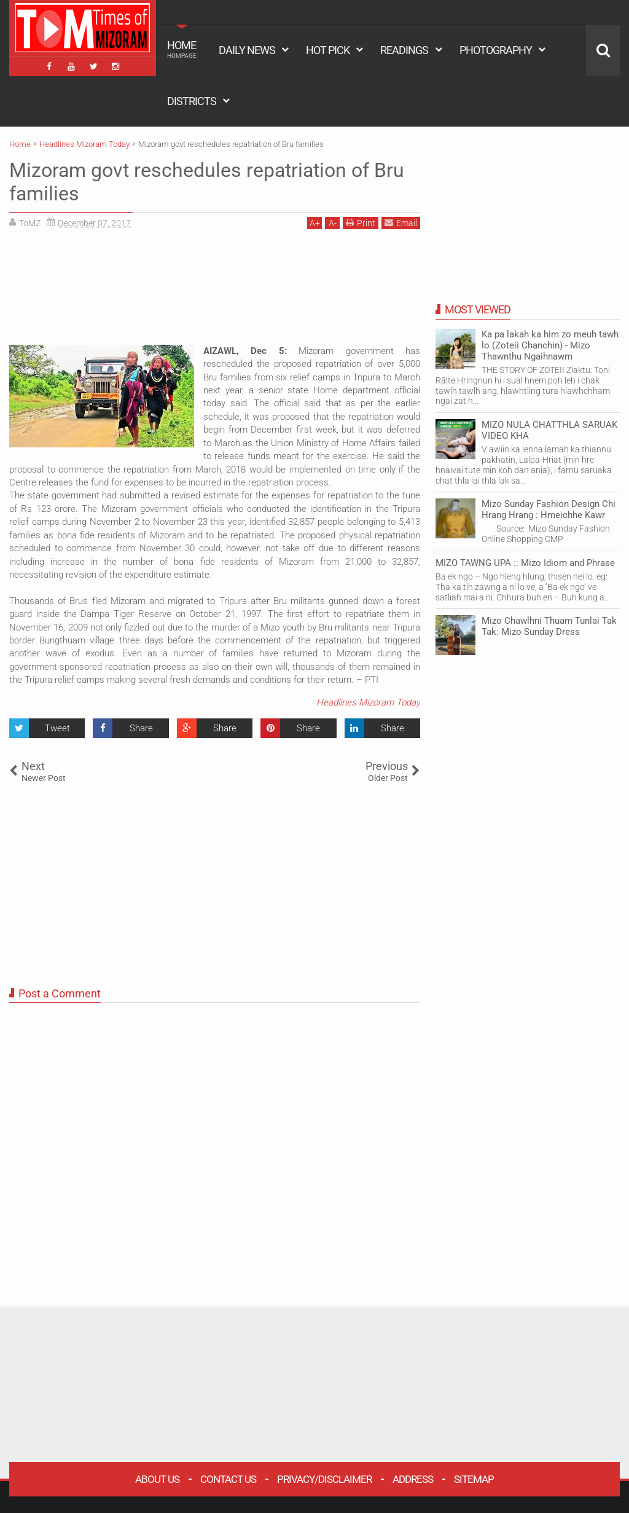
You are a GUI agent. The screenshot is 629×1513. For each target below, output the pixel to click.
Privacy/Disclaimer (324, 1479)
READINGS (404, 50)
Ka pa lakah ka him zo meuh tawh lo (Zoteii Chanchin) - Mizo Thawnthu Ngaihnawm (550, 345)
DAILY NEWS (247, 50)
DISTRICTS (191, 101)
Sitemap (474, 1479)
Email (401, 223)
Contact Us (228, 1479)
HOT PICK (328, 50)
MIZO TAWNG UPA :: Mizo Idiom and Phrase (525, 562)
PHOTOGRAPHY (495, 50)
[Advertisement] (214, 291)
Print (360, 223)
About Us (157, 1479)
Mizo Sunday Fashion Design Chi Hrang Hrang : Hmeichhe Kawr (548, 509)
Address (413, 1479)
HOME (182, 49)
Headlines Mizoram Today (368, 702)
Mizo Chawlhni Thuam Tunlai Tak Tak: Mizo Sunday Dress (549, 626)
